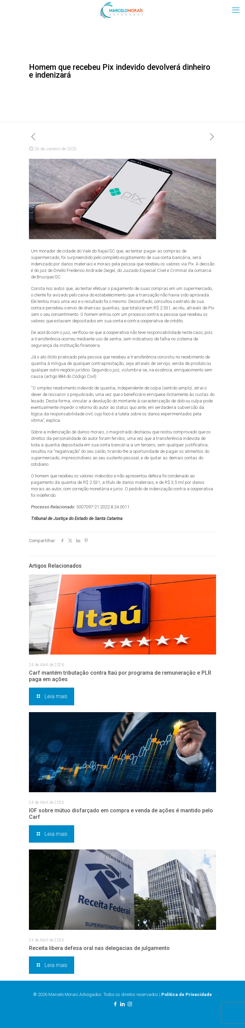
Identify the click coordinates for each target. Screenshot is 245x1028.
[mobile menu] (236, 10)
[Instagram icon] (129, 1004)
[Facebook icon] (115, 1004)
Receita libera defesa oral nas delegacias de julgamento (99, 948)
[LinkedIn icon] (122, 1004)
